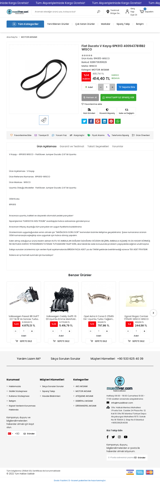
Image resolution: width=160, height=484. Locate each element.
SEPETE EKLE (23, 341)
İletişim (140, 24)
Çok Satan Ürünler (85, 24)
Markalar (105, 24)
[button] (146, 11)
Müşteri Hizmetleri (117, 359)
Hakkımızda (15, 386)
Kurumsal (13, 379)
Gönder (29, 433)
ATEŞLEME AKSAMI (84, 396)
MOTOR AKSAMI (83, 391)
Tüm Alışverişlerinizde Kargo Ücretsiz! (71, 3)
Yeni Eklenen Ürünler (58, 24)
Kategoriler (81, 379)
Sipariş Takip (123, 24)
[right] (153, 313)
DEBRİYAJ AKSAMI (84, 400)
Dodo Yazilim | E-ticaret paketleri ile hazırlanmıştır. (80, 480)
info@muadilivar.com (120, 402)
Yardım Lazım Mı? (29, 359)
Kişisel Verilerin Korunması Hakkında (22, 407)
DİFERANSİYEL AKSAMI (86, 405)
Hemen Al (90, 97)
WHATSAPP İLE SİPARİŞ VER (118, 97)
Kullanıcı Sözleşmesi (19, 396)
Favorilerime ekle (92, 104)
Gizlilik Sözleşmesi (18, 391)
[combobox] (10, 433)
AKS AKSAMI (82, 386)
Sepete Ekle (127, 87)
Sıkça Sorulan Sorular (65, 359)
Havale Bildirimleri (51, 396)
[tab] (47, 146)
